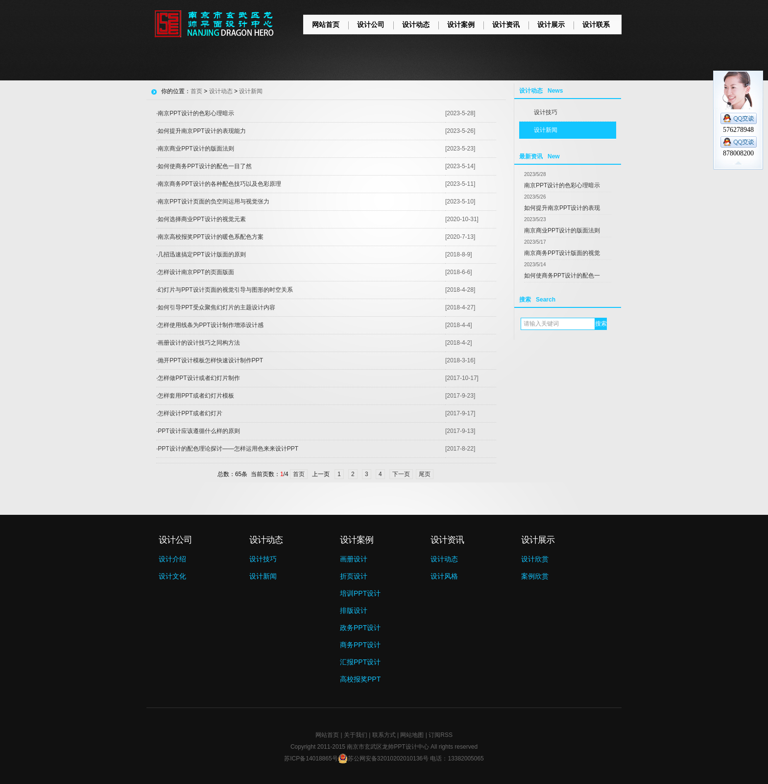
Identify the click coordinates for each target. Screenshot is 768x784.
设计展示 (551, 24)
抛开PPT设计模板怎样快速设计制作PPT (210, 360)
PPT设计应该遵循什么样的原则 (199, 431)
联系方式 (384, 735)
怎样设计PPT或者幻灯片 (190, 413)
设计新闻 (545, 129)
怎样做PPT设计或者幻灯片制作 (199, 378)
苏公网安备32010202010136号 (383, 758)
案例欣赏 (535, 576)
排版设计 (353, 610)
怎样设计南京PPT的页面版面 (196, 272)
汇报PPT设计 (360, 662)
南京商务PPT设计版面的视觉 (562, 253)
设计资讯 (506, 24)
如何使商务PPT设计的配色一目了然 (204, 166)
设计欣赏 (535, 559)
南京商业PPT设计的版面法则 (562, 230)
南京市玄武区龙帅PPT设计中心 (388, 746)
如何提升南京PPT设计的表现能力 (201, 130)
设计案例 (461, 24)
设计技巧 (545, 112)
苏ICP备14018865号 (310, 758)
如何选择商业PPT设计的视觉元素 (201, 219)
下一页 (401, 474)
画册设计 (353, 559)
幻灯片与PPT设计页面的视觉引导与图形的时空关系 (225, 289)
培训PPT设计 (360, 593)
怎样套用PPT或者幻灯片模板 (196, 395)
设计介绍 (172, 559)
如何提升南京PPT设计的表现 (562, 207)
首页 (196, 91)
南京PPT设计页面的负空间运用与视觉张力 (213, 201)
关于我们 (355, 735)
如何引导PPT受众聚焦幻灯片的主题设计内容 (216, 307)
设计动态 (416, 24)
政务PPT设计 (360, 628)
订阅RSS (441, 735)
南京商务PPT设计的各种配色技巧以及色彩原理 (219, 183)
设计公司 (370, 24)
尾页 (425, 474)
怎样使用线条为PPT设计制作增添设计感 (210, 325)
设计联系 (596, 24)
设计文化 (172, 576)
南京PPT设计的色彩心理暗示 (562, 185)
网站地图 (412, 735)
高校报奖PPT (360, 679)
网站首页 (325, 24)
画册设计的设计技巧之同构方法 (199, 342)
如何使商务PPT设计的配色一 (562, 275)
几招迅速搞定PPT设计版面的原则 (201, 254)
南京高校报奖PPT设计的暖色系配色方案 (210, 236)
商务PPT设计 (360, 645)
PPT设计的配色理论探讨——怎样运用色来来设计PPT (228, 448)
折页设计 (353, 576)
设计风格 (444, 576)
